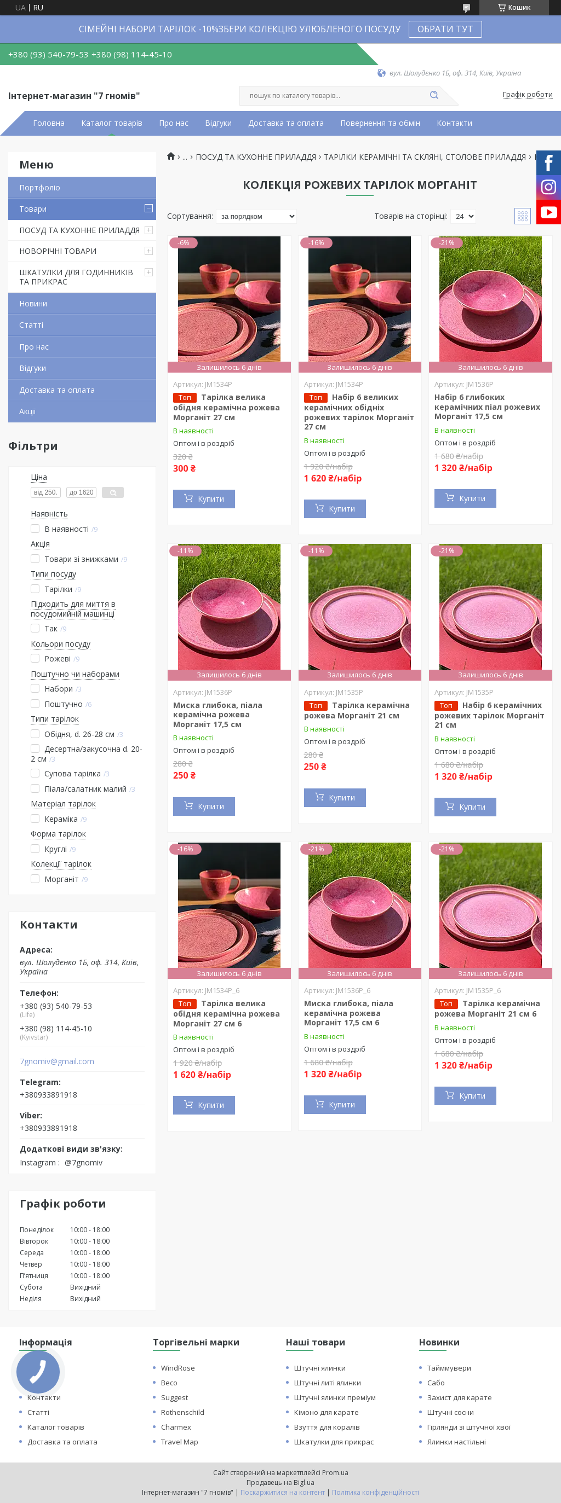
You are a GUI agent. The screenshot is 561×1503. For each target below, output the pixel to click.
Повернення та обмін (380, 123)
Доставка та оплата (286, 123)
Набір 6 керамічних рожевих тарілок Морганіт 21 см (489, 715)
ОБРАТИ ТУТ (445, 29)
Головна (49, 123)
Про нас (173, 123)
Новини (33, 303)
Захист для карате (459, 1397)
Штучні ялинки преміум (335, 1397)
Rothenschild (182, 1412)
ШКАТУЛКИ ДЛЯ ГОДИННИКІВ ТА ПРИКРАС (76, 277)
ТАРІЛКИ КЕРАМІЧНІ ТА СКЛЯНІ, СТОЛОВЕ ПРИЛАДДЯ (425, 157)
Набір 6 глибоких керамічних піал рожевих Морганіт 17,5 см (487, 406)
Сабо (436, 1383)
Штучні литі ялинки (327, 1383)
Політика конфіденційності (375, 1492)
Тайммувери (449, 1368)
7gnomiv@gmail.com (57, 1061)
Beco (169, 1383)
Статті (31, 325)
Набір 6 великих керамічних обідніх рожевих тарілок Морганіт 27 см (359, 412)
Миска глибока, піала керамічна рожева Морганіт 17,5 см (217, 714)
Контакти (454, 123)
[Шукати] (434, 96)
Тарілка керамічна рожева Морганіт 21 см (357, 710)
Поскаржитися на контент (283, 1492)
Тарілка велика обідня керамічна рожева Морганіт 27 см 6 (226, 1013)
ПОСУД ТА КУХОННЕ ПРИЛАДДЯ (79, 230)
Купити (211, 499)
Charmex (176, 1427)
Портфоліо (39, 187)
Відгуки (218, 123)
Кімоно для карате (326, 1412)
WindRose (178, 1368)
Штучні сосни (450, 1412)
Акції (27, 411)
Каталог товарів (111, 123)
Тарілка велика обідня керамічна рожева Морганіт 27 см (226, 407)
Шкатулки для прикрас (334, 1442)
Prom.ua (335, 1472)
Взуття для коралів (327, 1427)
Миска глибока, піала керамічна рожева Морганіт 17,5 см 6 (348, 1013)
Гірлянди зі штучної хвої (469, 1427)
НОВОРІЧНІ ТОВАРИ (57, 251)
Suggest (174, 1397)
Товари (33, 209)
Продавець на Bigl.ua (280, 1482)
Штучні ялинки (320, 1368)
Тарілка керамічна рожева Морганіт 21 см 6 (487, 1008)
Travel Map (179, 1442)
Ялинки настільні (456, 1442)
